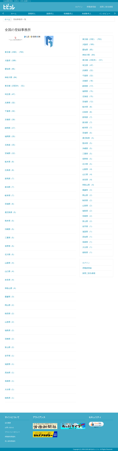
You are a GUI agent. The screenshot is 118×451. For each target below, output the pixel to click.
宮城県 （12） (88, 101)
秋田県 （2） (87, 200)
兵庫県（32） (10, 103)
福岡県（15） (10, 136)
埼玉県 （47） (88, 65)
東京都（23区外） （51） (93, 60)
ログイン (79, 6)
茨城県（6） (10, 204)
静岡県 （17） (88, 86)
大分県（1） (10, 389)
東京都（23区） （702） (92, 39)
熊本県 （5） (87, 143)
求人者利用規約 (10, 441)
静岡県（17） (10, 128)
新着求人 (32, 13)
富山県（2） (10, 347)
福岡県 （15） (88, 91)
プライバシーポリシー (12, 432)
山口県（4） (10, 271)
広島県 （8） (87, 112)
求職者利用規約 (10, 436)
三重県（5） (10, 238)
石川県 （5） (87, 164)
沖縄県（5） (10, 229)
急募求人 (50, 13)
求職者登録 (91, 6)
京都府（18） (10, 120)
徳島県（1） (10, 398)
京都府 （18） (88, 80)
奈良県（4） (10, 280)
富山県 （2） (87, 221)
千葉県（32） (10, 111)
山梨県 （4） (87, 169)
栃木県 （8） (87, 106)
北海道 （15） (88, 96)
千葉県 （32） (88, 75)
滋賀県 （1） (87, 231)
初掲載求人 (68, 13)
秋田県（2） (10, 314)
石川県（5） (10, 254)
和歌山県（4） (11, 288)
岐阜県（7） (10, 195)
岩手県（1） (10, 356)
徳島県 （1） (87, 252)
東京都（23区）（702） (15, 52)
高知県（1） (10, 373)
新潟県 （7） (87, 122)
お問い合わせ (9, 427)
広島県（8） (10, 170)
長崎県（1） (10, 381)
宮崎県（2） (10, 339)
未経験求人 (86, 13)
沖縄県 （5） (87, 148)
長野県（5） (10, 246)
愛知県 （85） (88, 49)
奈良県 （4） (87, 179)
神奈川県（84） (11, 77)
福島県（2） (10, 330)
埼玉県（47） (10, 94)
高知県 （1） (87, 236)
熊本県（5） (10, 221)
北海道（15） (10, 145)
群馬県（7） (10, 179)
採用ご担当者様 (106, 6)
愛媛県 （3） (87, 190)
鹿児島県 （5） (88, 138)
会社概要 (8, 423)
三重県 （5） (87, 153)
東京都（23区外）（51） (15, 86)
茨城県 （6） (87, 132)
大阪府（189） (11, 60)
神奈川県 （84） (89, 55)
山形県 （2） (87, 205)
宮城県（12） (10, 153)
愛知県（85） (10, 69)
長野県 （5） (87, 158)
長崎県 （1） (87, 242)
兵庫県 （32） (88, 70)
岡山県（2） (10, 305)
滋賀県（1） (10, 364)
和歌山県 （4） (88, 184)
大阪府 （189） (88, 44)
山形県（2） (10, 322)
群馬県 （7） (87, 117)
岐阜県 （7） (87, 127)
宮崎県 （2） (87, 216)
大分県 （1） (87, 247)
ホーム (13, 13)
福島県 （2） (87, 210)
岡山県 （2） (87, 195)
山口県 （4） (87, 174)
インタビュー (104, 13)
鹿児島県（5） (11, 212)
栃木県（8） (10, 162)
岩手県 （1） (87, 226)
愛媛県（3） (10, 297)
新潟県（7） (10, 187)
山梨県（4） (10, 263)
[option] (14, 13)
